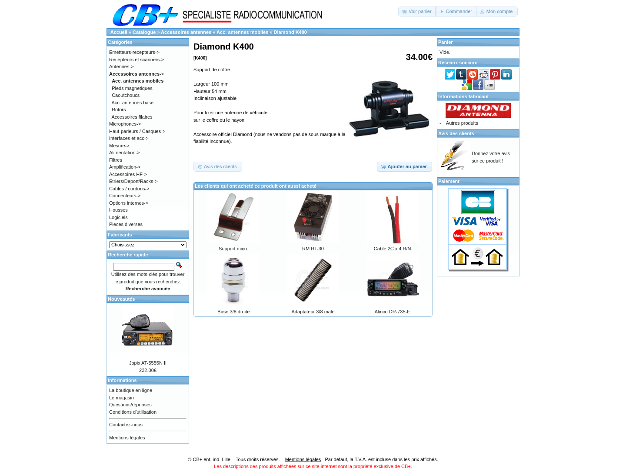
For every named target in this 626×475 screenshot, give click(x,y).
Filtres (115, 160)
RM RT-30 (313, 248)
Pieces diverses (126, 224)
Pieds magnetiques (132, 88)
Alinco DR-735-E (392, 311)
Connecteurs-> (124, 195)
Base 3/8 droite (233, 311)
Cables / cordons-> (129, 188)
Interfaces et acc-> (129, 138)
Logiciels (118, 217)
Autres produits (462, 123)
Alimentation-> (124, 152)
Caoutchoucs (126, 95)
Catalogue (144, 32)
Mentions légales (127, 437)
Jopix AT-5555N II (147, 362)
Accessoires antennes (186, 32)
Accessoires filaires (132, 117)
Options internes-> (128, 203)
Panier (445, 42)
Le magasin (121, 397)
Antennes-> (121, 66)
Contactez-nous (126, 424)
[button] (417, 12)
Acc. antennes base (133, 102)
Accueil (118, 32)
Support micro (233, 248)
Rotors (119, 109)
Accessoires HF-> (128, 174)
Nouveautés (121, 299)
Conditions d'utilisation (132, 412)
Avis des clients (456, 133)
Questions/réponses (130, 404)
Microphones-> (125, 123)
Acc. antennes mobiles (242, 32)
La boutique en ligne (130, 390)
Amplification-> (124, 166)
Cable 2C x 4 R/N (392, 248)
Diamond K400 (290, 32)
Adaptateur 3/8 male (312, 311)
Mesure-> (119, 145)
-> (136, 73)
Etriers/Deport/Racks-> (133, 181)
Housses (118, 210)
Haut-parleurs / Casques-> (137, 131)
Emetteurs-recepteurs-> (134, 52)
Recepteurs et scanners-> (136, 59)
